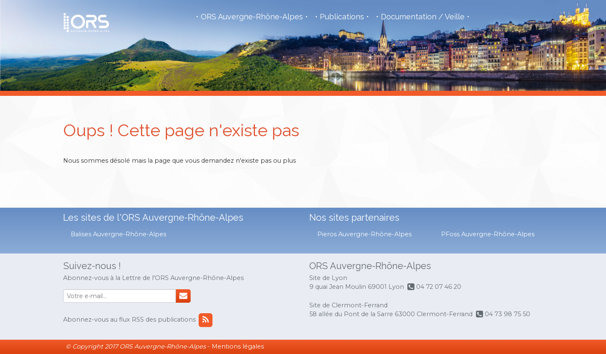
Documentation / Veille (423, 17)
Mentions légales (238, 346)
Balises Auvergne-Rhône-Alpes (118, 234)
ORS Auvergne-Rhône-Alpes (252, 17)
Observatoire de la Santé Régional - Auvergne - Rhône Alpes (86, 23)
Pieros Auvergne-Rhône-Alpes (364, 234)
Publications (342, 17)
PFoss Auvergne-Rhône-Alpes (487, 234)
